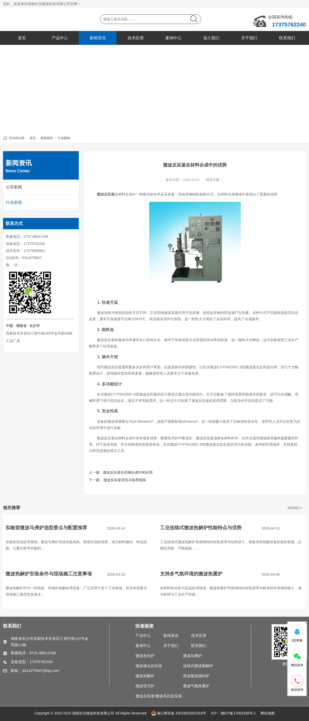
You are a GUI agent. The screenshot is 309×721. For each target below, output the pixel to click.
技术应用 (135, 38)
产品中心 (60, 38)
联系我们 (287, 38)
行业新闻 (64, 138)
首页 (22, 38)
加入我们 (211, 38)
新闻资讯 (98, 38)
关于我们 (249, 38)
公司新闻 (14, 187)
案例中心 (173, 38)
